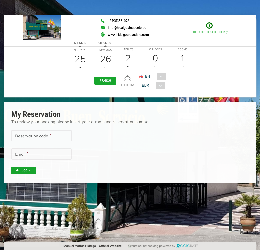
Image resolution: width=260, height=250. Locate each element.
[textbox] (41, 135)
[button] (105, 81)
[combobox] (154, 76)
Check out (105, 42)
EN (147, 76)
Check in (80, 42)
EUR (145, 85)
